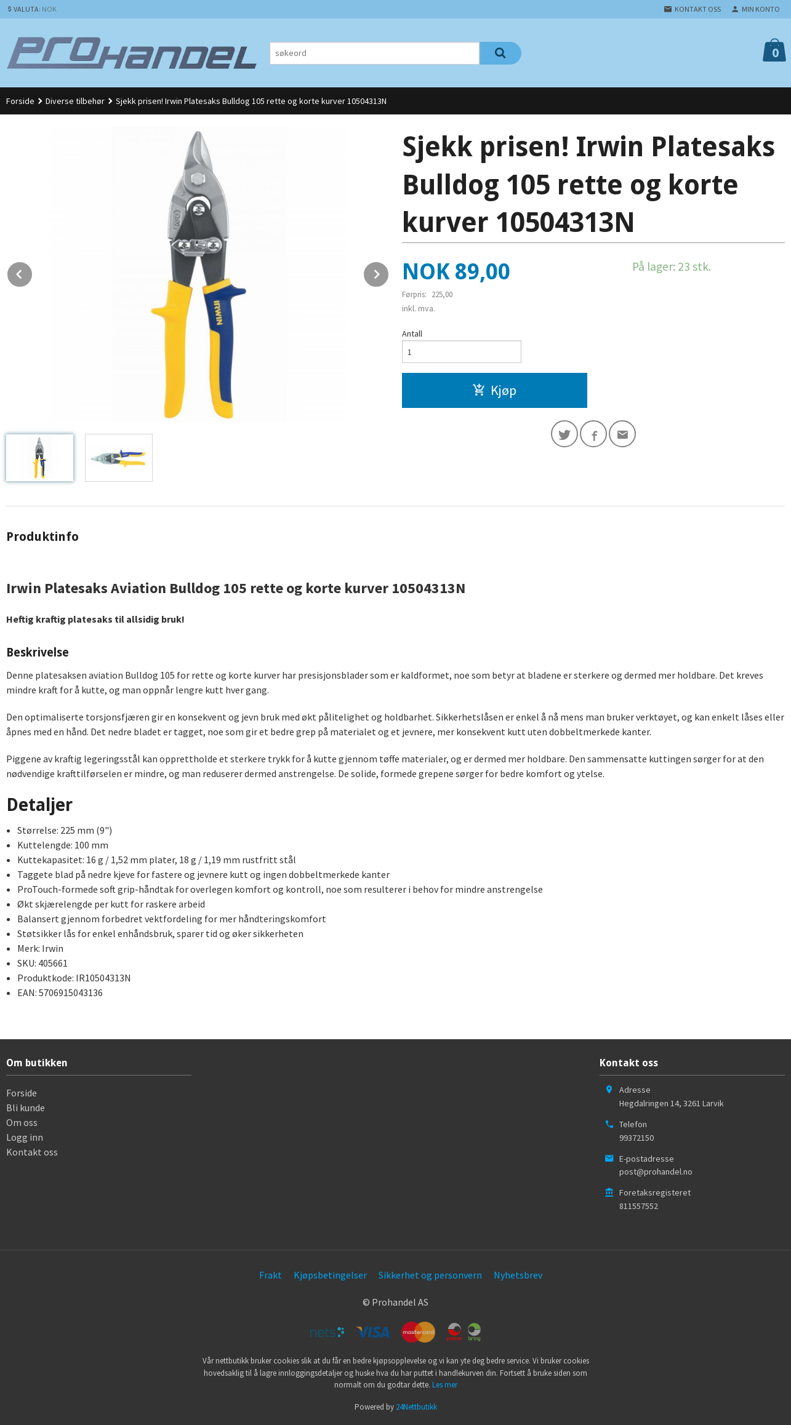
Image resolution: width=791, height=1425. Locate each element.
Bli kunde (25, 1107)
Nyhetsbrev (518, 1275)
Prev (32, 272)
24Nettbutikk (416, 1407)
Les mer (444, 1384)
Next (389, 272)
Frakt (270, 1275)
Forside (20, 100)
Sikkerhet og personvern (430, 1275)
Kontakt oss (32, 1152)
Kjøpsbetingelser (330, 1275)
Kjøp (494, 390)
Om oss (22, 1122)
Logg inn (24, 1137)
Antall (412, 333)
